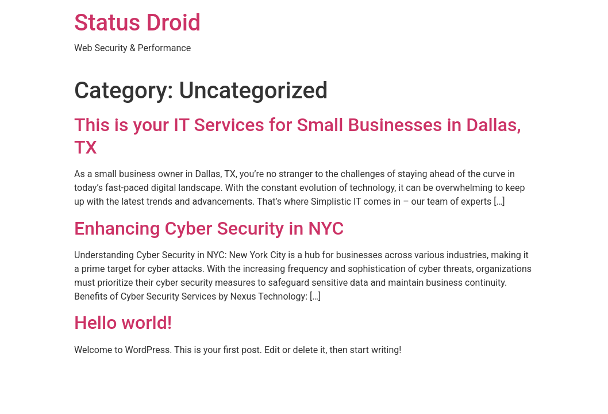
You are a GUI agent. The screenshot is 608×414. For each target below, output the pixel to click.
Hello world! (123, 323)
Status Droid (137, 22)
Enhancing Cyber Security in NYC (209, 228)
